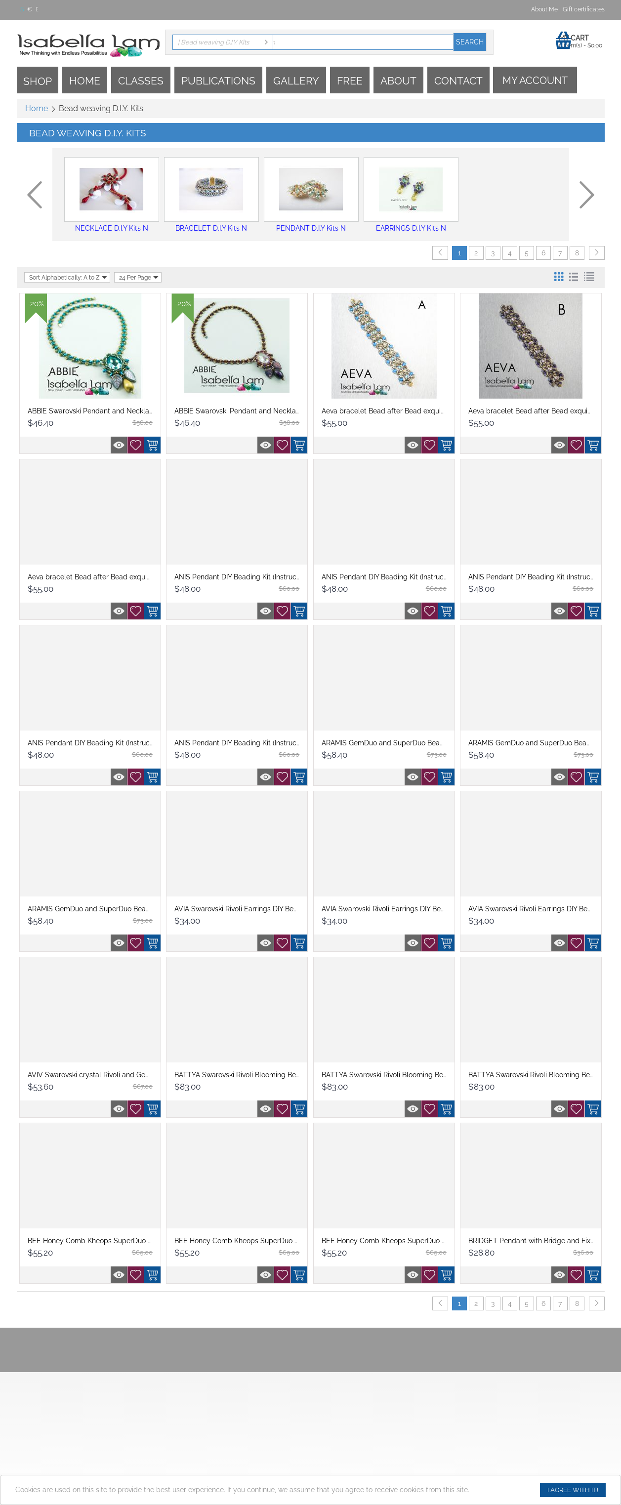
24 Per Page (139, 277)
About (398, 81)
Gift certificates (584, 9)
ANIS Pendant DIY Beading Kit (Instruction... (243, 577)
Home (84, 81)
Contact (458, 81)
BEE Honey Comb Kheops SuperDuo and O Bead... (109, 1241)
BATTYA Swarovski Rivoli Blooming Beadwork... (249, 1075)
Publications (218, 81)
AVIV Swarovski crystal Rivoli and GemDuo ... (99, 1075)
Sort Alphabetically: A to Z (68, 277)
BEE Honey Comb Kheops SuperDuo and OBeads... (256, 1241)
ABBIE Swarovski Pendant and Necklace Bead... (104, 411)
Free (350, 81)
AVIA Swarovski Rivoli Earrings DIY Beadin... (243, 909)
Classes (141, 81)
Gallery (296, 81)
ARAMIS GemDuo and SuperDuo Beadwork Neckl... (403, 743)
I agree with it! (572, 1490)
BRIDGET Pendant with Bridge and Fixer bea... (542, 1241)
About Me (544, 9)
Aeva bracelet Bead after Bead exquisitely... (392, 411)
